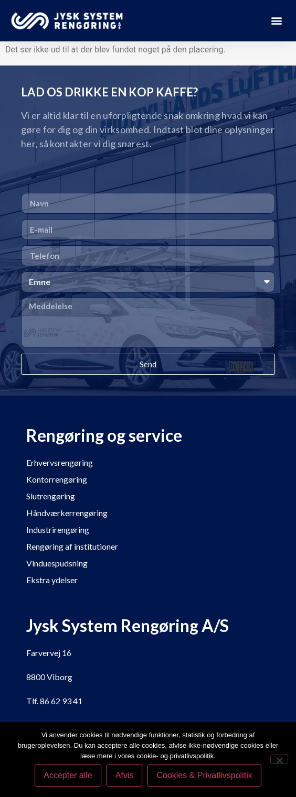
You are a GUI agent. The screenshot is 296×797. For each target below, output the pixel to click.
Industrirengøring (57, 529)
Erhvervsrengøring (59, 462)
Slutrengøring (50, 496)
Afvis (124, 775)
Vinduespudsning (57, 563)
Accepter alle (68, 775)
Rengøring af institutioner (72, 546)
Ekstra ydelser (52, 580)
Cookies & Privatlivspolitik (204, 775)
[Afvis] (279, 759)
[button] (277, 20)
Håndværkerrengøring (67, 513)
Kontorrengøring (56, 479)
